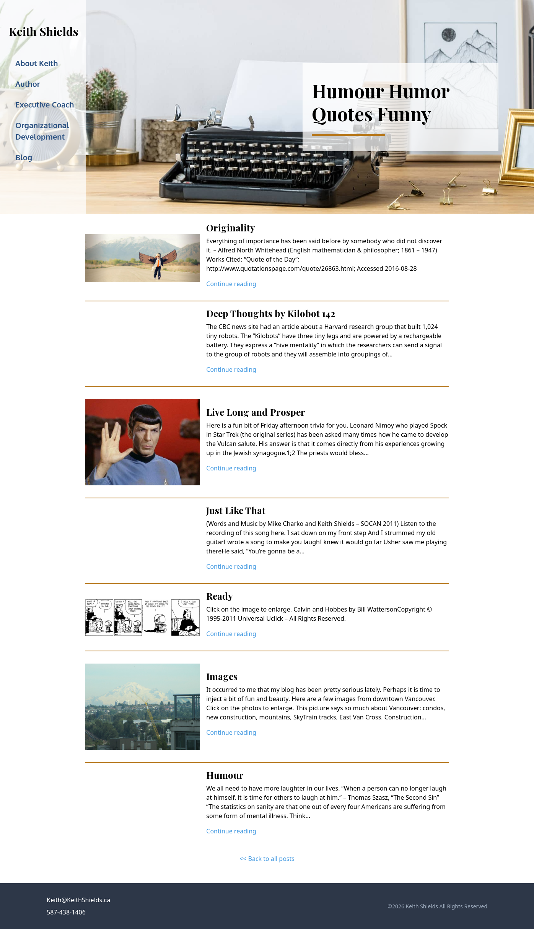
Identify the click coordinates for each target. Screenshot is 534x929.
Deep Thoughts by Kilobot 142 (270, 313)
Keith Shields (43, 31)
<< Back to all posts (267, 858)
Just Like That (235, 510)
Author (27, 84)
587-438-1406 (66, 912)
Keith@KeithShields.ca (78, 900)
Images (222, 676)
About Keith (36, 63)
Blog (23, 157)
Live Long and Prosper (255, 412)
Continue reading (231, 284)
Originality (230, 227)
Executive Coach (44, 104)
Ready (219, 596)
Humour (225, 775)
